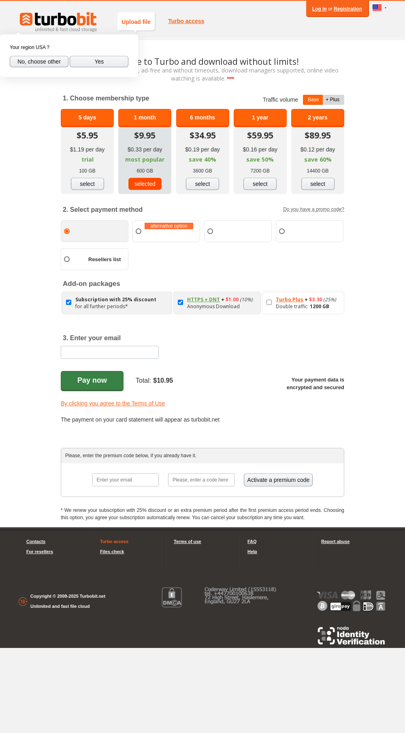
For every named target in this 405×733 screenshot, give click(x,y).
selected (145, 184)
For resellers (39, 551)
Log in (319, 9)
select (87, 184)
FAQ (252, 541)
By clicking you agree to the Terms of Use (113, 403)
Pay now (92, 380)
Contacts (35, 541)
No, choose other (39, 61)
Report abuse (335, 541)
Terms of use (187, 541)
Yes (99, 61)
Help (252, 551)
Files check (112, 551)
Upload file (136, 24)
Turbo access (186, 21)
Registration (348, 9)
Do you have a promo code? (313, 209)
